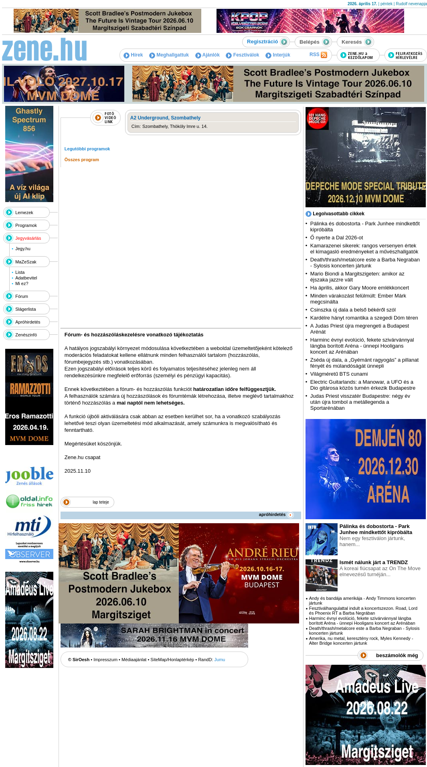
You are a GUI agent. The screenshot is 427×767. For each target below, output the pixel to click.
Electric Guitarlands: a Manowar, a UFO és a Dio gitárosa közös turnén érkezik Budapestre (362, 385)
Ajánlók (207, 55)
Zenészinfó (26, 334)
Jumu (220, 659)
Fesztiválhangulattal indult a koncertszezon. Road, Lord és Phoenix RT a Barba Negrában (363, 610)
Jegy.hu (22, 248)
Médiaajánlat (133, 659)
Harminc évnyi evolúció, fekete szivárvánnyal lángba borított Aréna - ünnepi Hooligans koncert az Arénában (362, 346)
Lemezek (24, 212)
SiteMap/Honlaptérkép (172, 659)
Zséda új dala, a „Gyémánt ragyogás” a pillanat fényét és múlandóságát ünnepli (364, 363)
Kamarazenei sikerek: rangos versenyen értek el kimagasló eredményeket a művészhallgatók (364, 249)
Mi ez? (21, 283)
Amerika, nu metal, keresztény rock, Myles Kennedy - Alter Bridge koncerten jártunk (361, 641)
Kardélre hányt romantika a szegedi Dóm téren (364, 318)
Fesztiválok (242, 55)
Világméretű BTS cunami (339, 374)
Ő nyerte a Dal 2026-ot (336, 238)
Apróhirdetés (27, 322)
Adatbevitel (26, 277)
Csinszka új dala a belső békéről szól (353, 310)
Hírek (133, 55)
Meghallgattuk (169, 55)
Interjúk (277, 55)
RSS (318, 55)
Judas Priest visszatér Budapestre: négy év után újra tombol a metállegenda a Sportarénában (360, 402)
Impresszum (105, 659)
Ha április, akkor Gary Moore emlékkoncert (359, 288)
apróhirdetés (276, 514)
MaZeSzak (25, 261)
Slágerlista (25, 309)
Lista (19, 272)
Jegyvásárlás (28, 238)
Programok (26, 225)
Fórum (21, 296)
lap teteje (101, 502)
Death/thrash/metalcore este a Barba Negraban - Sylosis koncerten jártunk (365, 263)
